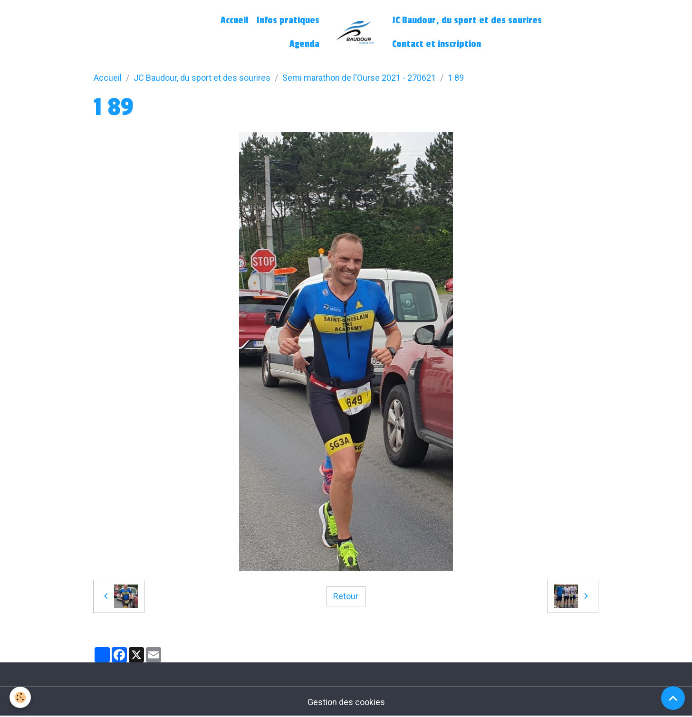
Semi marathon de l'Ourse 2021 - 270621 (359, 78)
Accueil (234, 20)
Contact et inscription (436, 44)
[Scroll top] (673, 698)
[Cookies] (20, 697)
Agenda (304, 44)
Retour (345, 596)
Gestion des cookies (346, 702)
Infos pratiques (288, 20)
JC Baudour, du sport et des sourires (467, 20)
